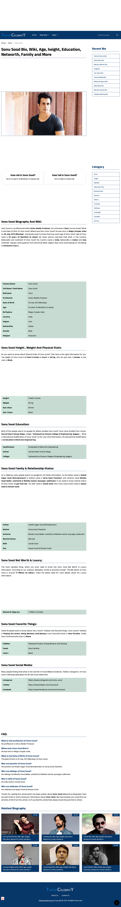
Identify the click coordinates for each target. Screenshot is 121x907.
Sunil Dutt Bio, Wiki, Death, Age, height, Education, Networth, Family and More (97, 868)
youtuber (97, 216)
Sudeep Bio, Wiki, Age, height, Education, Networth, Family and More (58, 838)
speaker (97, 183)
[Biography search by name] (106, 35)
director (97, 195)
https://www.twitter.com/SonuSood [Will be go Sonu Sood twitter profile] (43, 685)
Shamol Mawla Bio (100, 77)
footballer (97, 212)
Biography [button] (44, 35)
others (96, 200)
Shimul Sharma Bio (100, 56)
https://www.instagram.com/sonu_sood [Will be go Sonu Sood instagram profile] (45, 680)
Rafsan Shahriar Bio (100, 64)
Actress (96, 221)
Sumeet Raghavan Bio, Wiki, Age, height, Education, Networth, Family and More (17, 868)
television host (99, 187)
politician (97, 208)
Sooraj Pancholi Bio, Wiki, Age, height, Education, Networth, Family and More (17, 838)
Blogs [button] (54, 35)
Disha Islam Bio (99, 60)
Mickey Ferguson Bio (101, 81)
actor (10, 43)
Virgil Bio (97, 69)
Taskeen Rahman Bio (101, 94)
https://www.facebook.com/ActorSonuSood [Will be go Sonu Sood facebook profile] (46, 689)
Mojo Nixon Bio (99, 86)
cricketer (97, 204)
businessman (98, 191)
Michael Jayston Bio (100, 90)
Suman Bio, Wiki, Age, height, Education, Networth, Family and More (98, 838)
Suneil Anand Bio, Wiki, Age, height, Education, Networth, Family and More (59, 868)
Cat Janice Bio (98, 73)
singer (96, 178)
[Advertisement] (60, 15)
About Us (55, 895)
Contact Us (65, 895)
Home (34, 35)
